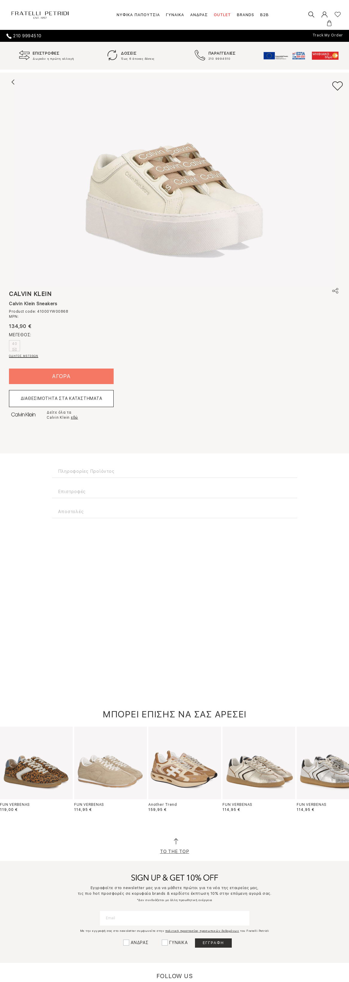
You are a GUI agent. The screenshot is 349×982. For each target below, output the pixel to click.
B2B (264, 15)
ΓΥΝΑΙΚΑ (175, 15)
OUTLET (222, 15)
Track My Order (328, 35)
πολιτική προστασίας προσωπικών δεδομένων (202, 930)
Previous (11, 765)
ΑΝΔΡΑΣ (199, 15)
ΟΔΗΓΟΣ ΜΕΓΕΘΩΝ (23, 355)
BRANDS (245, 15)
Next (338, 765)
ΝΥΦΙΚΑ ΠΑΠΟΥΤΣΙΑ (138, 15)
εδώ (74, 417)
